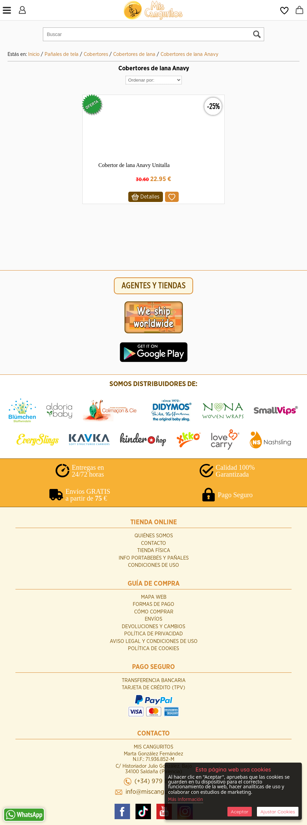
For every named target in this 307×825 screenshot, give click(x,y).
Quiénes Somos (153, 535)
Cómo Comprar (153, 611)
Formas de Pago (153, 604)
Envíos (153, 619)
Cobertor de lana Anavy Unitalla (134, 165)
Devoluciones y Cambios (153, 626)
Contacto (153, 543)
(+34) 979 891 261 (159, 781)
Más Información (185, 799)
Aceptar (239, 812)
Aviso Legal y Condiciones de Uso (154, 641)
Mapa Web (153, 597)
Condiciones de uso (153, 565)
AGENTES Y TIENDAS (153, 286)
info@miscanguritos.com (159, 792)
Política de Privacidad (153, 633)
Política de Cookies (153, 648)
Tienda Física (153, 550)
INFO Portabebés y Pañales (154, 558)
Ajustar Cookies (277, 812)
